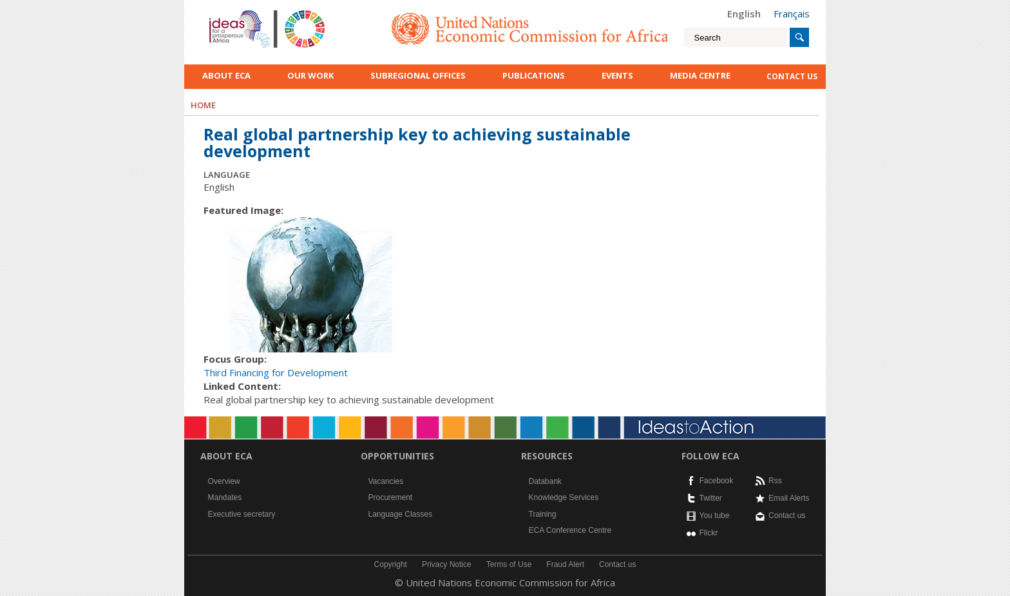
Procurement (390, 497)
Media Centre (700, 75)
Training (543, 514)
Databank (545, 481)
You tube (715, 515)
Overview (224, 481)
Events (617, 75)
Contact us (786, 515)
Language (227, 174)
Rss (775, 480)
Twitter (711, 498)
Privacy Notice (447, 564)
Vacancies (385, 481)
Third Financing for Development (276, 372)
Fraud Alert (565, 564)
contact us (792, 76)
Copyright (390, 564)
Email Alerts (788, 498)
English (744, 13)
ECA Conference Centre (570, 530)
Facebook (717, 480)
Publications (533, 75)
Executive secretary (242, 514)
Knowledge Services (564, 497)
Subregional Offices (418, 75)
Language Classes (400, 514)
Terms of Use (509, 564)
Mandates (225, 497)
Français (792, 13)
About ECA (226, 75)
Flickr (709, 532)
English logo (226, 12)
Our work (310, 75)
